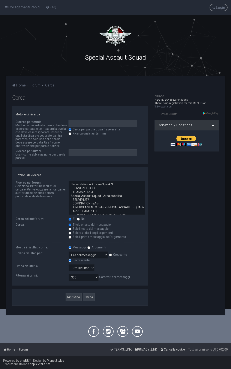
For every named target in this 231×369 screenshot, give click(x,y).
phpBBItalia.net (40, 364)
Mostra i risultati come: (31, 247)
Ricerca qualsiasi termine (87, 133)
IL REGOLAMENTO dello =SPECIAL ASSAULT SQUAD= (106, 207)
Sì (72, 218)
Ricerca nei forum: (28, 182)
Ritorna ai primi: (26, 275)
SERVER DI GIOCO (106, 188)
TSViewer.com (163, 106)
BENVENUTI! (106, 199)
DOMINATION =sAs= (106, 203)
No (81, 218)
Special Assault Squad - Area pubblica (106, 196)
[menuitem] (51, 7)
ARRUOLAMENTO (106, 211)
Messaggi (77, 247)
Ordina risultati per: (29, 252)
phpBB (24, 360)
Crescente (118, 254)
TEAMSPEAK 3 (106, 192)
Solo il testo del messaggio (89, 228)
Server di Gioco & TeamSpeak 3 (106, 184)
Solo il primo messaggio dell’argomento (97, 236)
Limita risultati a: (27, 265)
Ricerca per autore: (28, 150)
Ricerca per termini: (29, 121)
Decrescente (79, 260)
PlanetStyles (55, 360)
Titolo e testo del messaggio (90, 224)
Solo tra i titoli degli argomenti (91, 232)
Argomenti (96, 247)
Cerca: (20, 224)
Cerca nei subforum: (29, 218)
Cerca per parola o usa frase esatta (94, 129)
